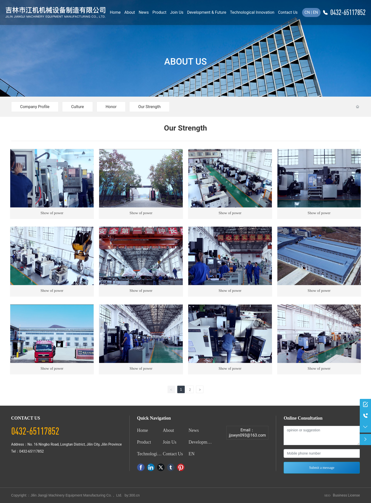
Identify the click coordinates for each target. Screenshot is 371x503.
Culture (77, 106)
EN (315, 12)
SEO (327, 495)
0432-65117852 (348, 12)
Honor (111, 106)
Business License (346, 495)
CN (307, 12)
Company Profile (34, 106)
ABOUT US (185, 61)
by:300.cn (132, 495)
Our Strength (149, 106)
